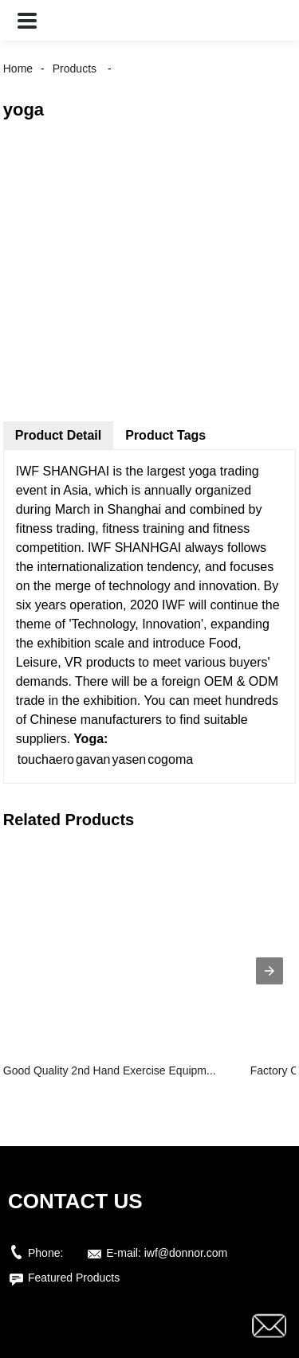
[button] (27, 20)
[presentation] (269, 970)
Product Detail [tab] (58, 435)
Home (18, 68)
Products (74, 68)
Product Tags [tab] (165, 435)
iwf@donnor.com (185, 1252)
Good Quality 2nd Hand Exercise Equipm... (109, 1070)
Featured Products (74, 1277)
